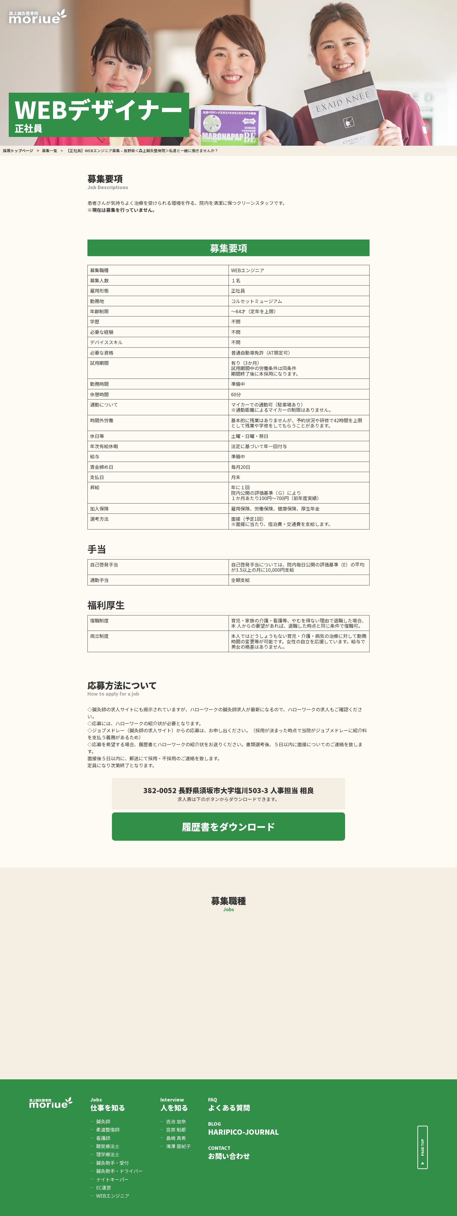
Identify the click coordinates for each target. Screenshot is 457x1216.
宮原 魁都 (176, 1129)
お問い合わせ (243, 1152)
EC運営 (103, 1187)
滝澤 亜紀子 (178, 1146)
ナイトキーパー (112, 1179)
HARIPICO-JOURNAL (243, 1128)
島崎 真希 (176, 1137)
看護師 (103, 1137)
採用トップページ (18, 150)
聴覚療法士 (107, 1146)
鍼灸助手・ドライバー (119, 1170)
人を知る (175, 1104)
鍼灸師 (103, 1121)
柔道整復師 (107, 1129)
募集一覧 (49, 150)
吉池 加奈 (176, 1121)
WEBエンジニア (112, 1195)
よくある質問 (243, 1104)
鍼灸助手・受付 (112, 1162)
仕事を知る (116, 1104)
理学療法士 (107, 1154)
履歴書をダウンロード (228, 826)
